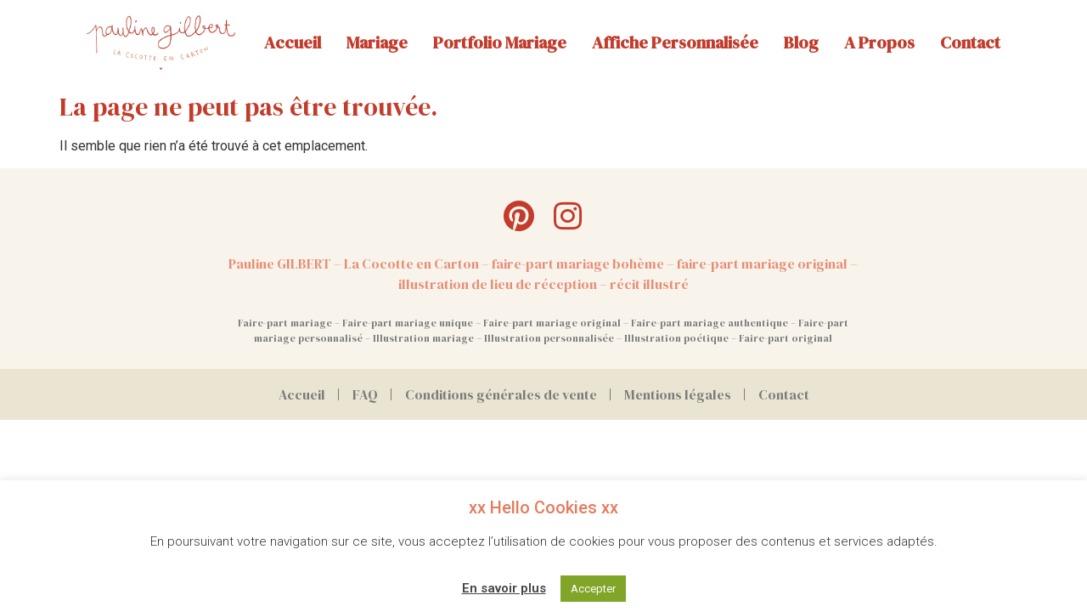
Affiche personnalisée (675, 42)
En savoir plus (504, 588)
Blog (801, 42)
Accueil (292, 42)
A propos (879, 42)
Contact (970, 42)
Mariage (377, 42)
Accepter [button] (593, 588)
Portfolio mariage (499, 42)
